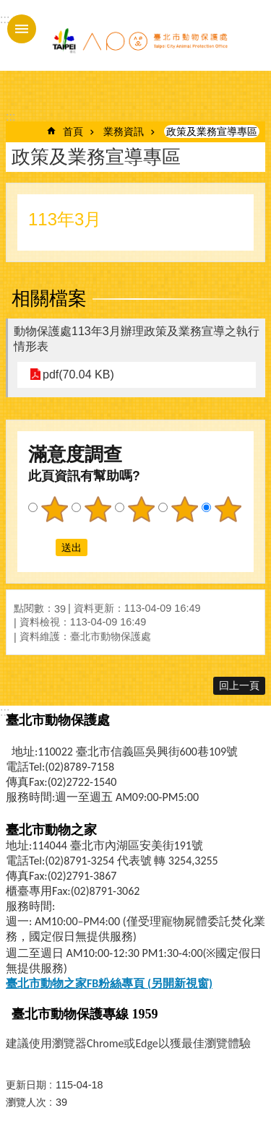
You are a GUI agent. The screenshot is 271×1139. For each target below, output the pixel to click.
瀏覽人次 (26, 1102)
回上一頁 (239, 685)
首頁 (73, 131)
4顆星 (184, 509)
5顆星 (227, 509)
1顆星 (54, 509)
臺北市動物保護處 (139, 42)
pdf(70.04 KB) (78, 374)
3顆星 (141, 509)
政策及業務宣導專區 (211, 131)
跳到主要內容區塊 (7, 7)
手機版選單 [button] (21, 28)
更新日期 (26, 1085)
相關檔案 (49, 298)
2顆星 (97, 509)
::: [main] (10, 117)
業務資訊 (123, 131)
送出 (42, 547)
